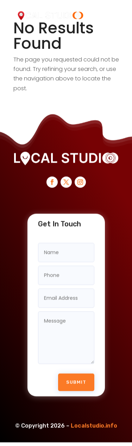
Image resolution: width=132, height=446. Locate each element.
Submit (76, 376)
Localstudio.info (94, 420)
